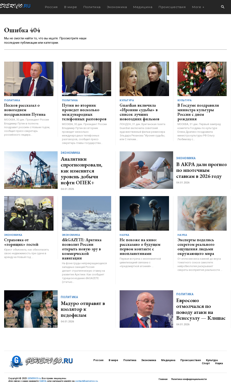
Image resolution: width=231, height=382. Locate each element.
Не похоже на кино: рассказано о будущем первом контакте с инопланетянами (137, 238)
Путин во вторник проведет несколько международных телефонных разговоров (83, 109)
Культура (127, 101)
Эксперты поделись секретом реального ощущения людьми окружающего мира (193, 238)
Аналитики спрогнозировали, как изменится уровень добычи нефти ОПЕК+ (81, 164)
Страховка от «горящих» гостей (23, 234)
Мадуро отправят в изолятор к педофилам (82, 295)
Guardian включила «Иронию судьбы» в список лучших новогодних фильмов (142, 109)
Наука (124, 228)
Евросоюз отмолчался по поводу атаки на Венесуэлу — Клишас (201, 295)
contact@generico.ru (86, 367)
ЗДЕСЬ (43, 367)
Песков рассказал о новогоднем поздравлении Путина (25, 109)
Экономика (70, 152)
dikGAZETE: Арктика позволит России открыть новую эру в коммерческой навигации (83, 238)
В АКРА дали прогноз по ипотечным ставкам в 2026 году (200, 164)
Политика (12, 101)
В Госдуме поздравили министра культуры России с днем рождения (199, 109)
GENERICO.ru (34, 364)
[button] (222, 7)
